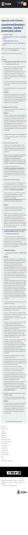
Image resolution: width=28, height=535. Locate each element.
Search (3, 431)
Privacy (15, 480)
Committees (4, 448)
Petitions (3, 435)
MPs (2, 456)
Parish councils (5, 452)
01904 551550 (5, 485)
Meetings (3, 433)
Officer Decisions (5, 439)
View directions (14, 50)
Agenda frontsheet (11, 36)
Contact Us (21, 480)
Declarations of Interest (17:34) (15, 61)
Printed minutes (10, 43)
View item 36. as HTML (12, 233)
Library (3, 458)
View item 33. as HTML (12, 64)
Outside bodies (5, 454)
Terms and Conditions (6, 480)
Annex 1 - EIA (12, 252)
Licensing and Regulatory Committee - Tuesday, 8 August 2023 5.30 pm (13, 27)
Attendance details (8, 34)
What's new (4, 428)
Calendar (3, 426)
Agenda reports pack (11, 40)
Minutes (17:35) (11, 107)
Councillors (4, 446)
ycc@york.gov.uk (13, 485)
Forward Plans (5, 443)
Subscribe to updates (6, 460)
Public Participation (6, 441)
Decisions (3, 437)
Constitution (4, 450)
